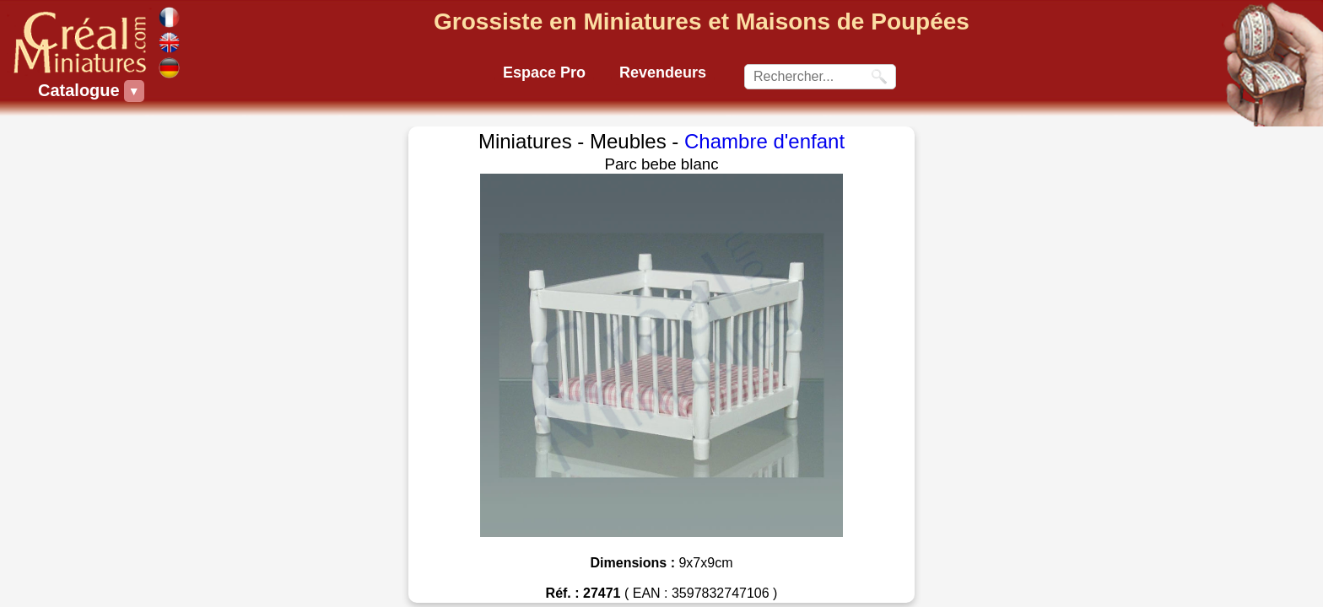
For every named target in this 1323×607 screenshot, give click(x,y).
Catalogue (81, 91)
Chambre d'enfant (764, 141)
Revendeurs (662, 72)
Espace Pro (544, 72)
